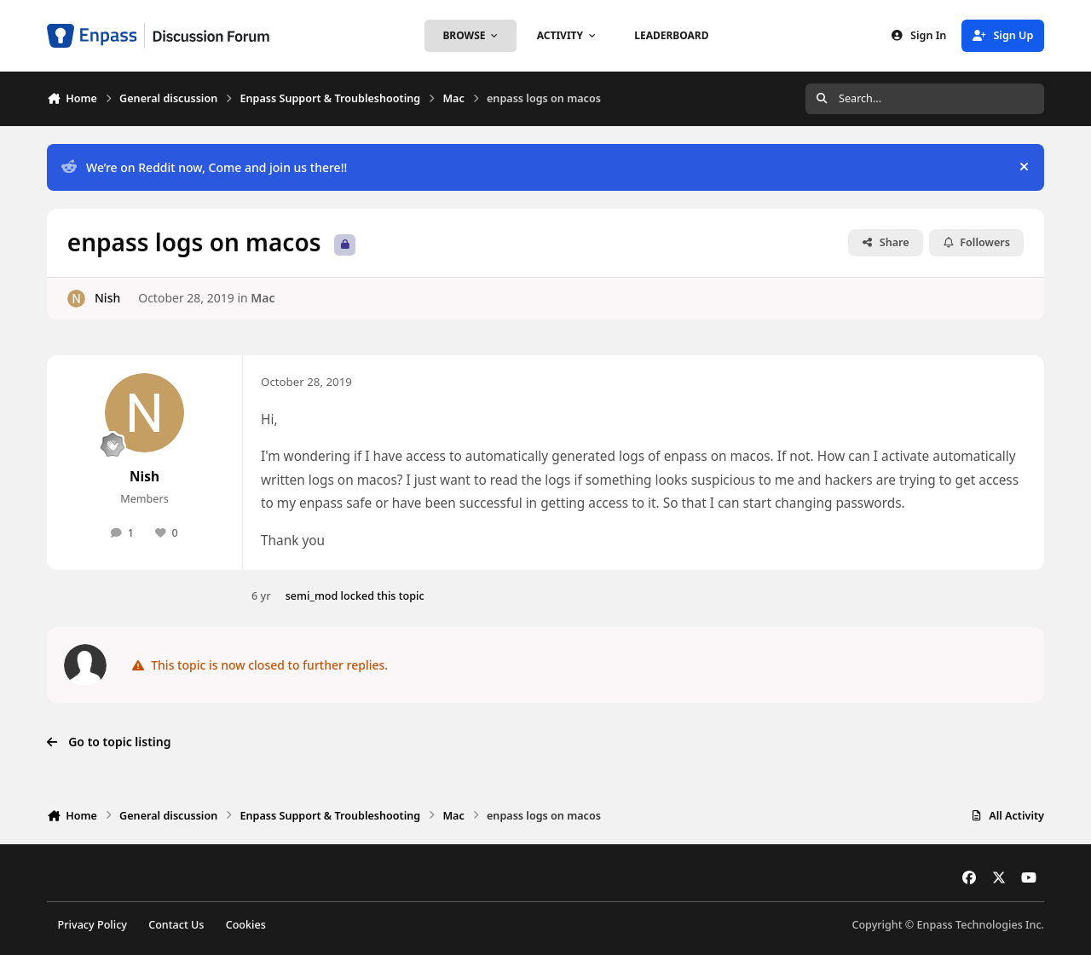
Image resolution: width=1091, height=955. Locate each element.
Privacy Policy (92, 925)
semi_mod (312, 596)
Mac (262, 298)
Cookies (246, 925)
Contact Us (176, 925)
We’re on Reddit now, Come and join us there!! (204, 167)
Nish (107, 298)
